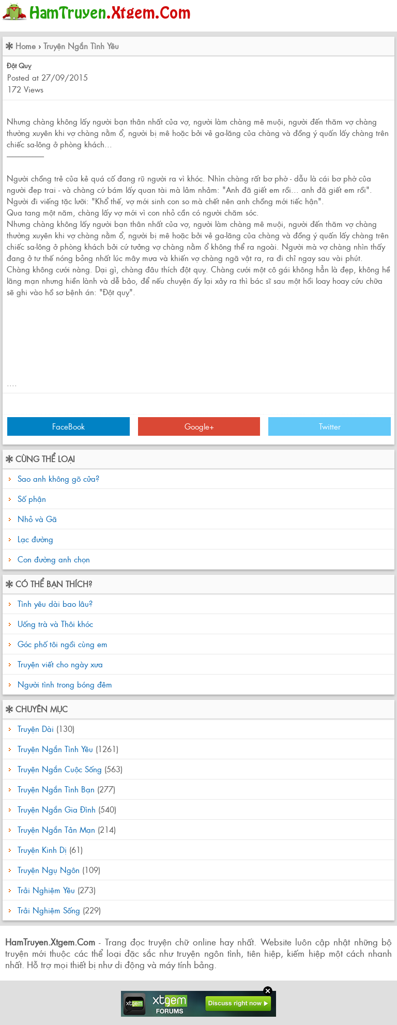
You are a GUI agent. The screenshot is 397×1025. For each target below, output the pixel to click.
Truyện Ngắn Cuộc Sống (60, 769)
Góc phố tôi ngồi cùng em (61, 644)
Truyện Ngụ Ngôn (49, 870)
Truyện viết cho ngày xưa (59, 664)
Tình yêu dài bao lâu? (54, 603)
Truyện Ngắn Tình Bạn (56, 789)
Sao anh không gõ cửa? (58, 478)
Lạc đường (35, 539)
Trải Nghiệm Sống (49, 910)
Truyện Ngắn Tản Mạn (56, 829)
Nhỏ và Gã (37, 519)
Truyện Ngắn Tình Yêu (81, 46)
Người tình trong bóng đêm (63, 684)
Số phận (32, 498)
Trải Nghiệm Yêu (46, 890)
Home (26, 46)
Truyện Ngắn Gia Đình (57, 809)
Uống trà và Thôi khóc (54, 624)
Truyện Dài (36, 729)
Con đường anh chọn (54, 559)
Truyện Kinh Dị (42, 849)
